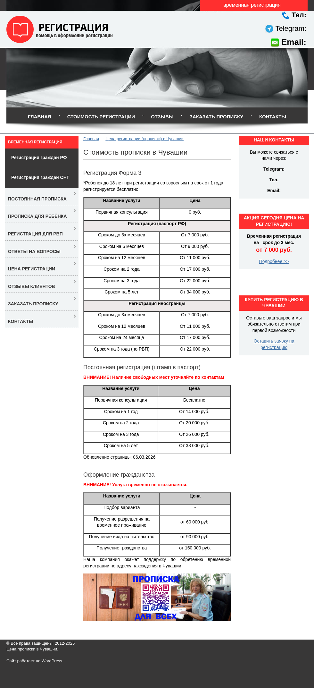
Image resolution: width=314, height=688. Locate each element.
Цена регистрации (31, 268)
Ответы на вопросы (34, 251)
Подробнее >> (274, 261)
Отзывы (162, 116)
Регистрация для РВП (35, 233)
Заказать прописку (216, 116)
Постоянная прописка (37, 198)
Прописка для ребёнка (37, 216)
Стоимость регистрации (101, 116)
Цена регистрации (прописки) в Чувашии (144, 138)
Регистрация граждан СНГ (40, 177)
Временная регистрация (35, 142)
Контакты (272, 116)
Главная (39, 116)
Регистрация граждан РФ (39, 157)
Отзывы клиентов (31, 286)
